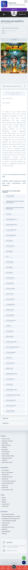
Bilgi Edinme (4, 529)
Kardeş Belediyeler (6, 531)
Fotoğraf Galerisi (6, 504)
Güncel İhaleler (5, 506)
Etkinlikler (18, 92)
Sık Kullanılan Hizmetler (7, 476)
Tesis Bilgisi (14, 39)
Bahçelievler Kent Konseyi (8, 527)
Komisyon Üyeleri (6, 451)
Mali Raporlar (5, 443)
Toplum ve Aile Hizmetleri (7, 472)
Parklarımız (4, 533)
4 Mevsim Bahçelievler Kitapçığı (9, 520)
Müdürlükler (4, 447)
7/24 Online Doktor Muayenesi (9, 481)
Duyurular (4, 499)
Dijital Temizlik (5, 487)
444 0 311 (22, 14)
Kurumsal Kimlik (5, 453)
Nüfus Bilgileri (5, 525)
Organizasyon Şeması (7, 458)
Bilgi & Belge (5, 449)
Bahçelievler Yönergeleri (7, 441)
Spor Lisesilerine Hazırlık (7, 489)
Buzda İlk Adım (5, 478)
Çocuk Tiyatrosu (6, 23)
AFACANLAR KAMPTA (14, 94)
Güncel (13, 92)
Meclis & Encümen (6, 438)
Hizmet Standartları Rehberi (8, 455)
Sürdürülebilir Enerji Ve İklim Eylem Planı (10, 518)
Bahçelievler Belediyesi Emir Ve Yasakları (11, 516)
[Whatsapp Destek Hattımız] (24, 558)
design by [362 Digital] (14, 563)
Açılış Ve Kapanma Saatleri (8, 514)
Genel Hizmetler (5, 470)
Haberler (4, 497)
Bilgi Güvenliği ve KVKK (7, 462)
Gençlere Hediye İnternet (7, 483)
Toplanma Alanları (6, 522)
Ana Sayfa (7, 92)
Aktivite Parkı (5, 485)
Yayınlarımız (4, 460)
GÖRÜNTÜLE (14, 9)
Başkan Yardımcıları (6, 445)
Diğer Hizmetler (5, 474)
